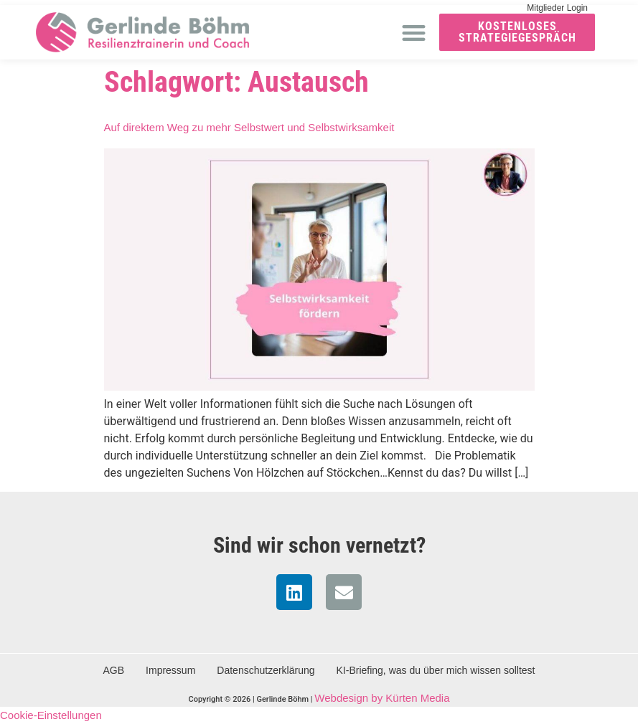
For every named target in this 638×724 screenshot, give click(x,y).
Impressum (170, 670)
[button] (414, 33)
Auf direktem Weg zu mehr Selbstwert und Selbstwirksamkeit (249, 127)
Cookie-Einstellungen (51, 715)
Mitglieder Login (557, 8)
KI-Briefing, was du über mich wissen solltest (436, 670)
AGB (114, 670)
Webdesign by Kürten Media (381, 698)
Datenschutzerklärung (265, 670)
